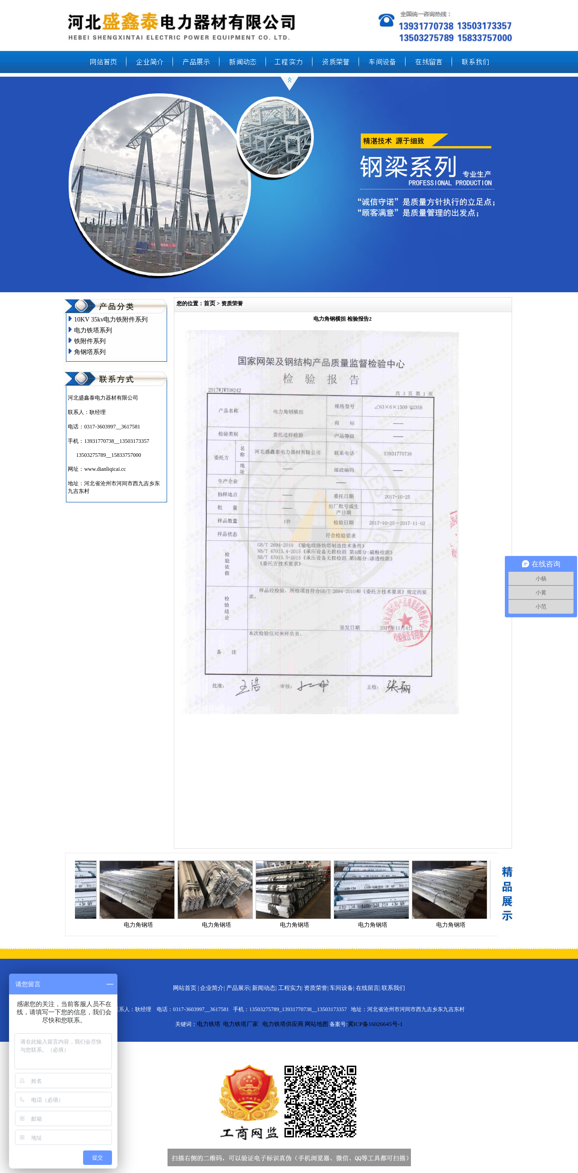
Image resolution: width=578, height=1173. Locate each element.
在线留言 (367, 987)
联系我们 (393, 987)
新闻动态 (263, 987)
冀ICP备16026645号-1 (375, 1024)
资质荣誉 (315, 987)
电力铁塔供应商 (282, 1024)
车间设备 (341, 987)
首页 (209, 303)
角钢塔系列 (90, 352)
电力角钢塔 (140, 924)
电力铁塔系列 (93, 330)
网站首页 (184, 987)
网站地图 (316, 1024)
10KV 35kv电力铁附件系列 (111, 319)
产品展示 (238, 987)
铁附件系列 (90, 341)
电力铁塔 (208, 1024)
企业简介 (212, 987)
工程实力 (290, 987)
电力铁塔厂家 (240, 1024)
